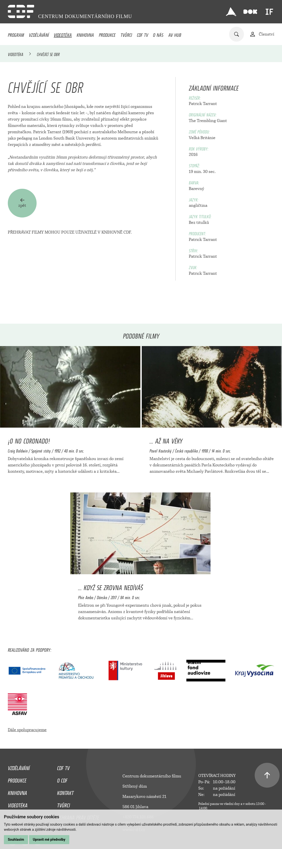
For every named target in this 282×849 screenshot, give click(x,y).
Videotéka (63, 33)
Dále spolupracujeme (27, 729)
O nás (158, 33)
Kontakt (65, 792)
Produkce (107, 33)
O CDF (62, 779)
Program (16, 33)
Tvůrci (126, 33)
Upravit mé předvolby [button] (49, 839)
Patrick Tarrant (203, 103)
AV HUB (174, 33)
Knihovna (85, 33)
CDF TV (142, 33)
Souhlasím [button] (16, 839)
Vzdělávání (39, 33)
